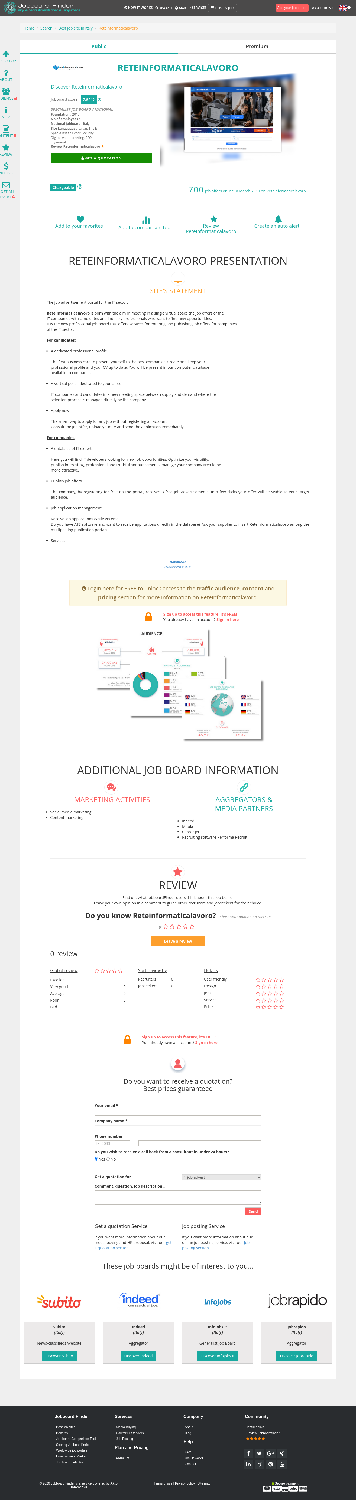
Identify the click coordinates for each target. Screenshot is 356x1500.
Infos (6, 114)
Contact (190, 1464)
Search (163, 8)
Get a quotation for (113, 1193)
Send (253, 1228)
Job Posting (124, 1439)
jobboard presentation (177, 564)
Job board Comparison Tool (76, 1439)
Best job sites (65, 1427)
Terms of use (163, 1483)
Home (29, 28)
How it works (138, 7)
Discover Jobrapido (296, 1355)
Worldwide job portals (71, 1450)
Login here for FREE (112, 605)
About (189, 1427)
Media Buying (126, 1427)
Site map (204, 1483)
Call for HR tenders (130, 1433)
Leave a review (178, 958)
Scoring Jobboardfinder (73, 1445)
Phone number (108, 1153)
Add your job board (292, 7)
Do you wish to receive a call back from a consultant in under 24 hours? (162, 1168)
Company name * (111, 1137)
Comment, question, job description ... (130, 1203)
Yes (100, 1176)
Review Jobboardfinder (263, 1436)
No (111, 1176)
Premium (122, 1458)
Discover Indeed (138, 1355)
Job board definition (70, 1462)
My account (323, 8)
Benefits (62, 1433)
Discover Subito (59, 1355)
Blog (188, 1433)
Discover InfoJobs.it (218, 1355)
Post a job (222, 7)
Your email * (106, 1122)
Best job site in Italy (76, 28)
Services (197, 7)
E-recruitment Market (71, 1456)
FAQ (188, 1452)
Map (180, 8)
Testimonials (255, 1427)
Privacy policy (185, 1483)
